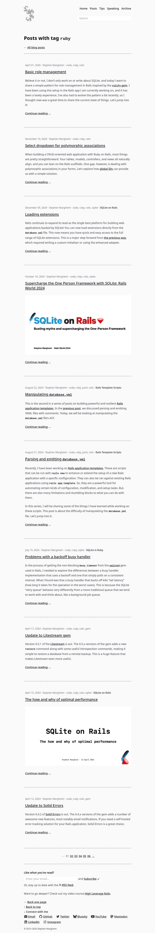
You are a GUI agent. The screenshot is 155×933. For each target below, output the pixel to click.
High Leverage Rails (97, 893)
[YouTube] (98, 917)
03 (76, 856)
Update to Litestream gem (48, 635)
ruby (75, 65)
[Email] (29, 917)
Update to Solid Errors (44, 805)
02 (71, 856)
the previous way (115, 238)
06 (89, 856)
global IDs (106, 169)
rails (81, 65)
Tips (102, 8)
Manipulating (48, 394)
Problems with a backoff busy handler (58, 556)
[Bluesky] (80, 917)
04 (80, 856)
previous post (72, 408)
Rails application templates (85, 468)
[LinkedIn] (31, 922)
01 (67, 856)
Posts (93, 8)
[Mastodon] (118, 917)
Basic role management (45, 71)
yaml (85, 387)
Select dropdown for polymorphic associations (65, 145)
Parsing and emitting (55, 458)
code (69, 65)
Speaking (113, 8)
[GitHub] (45, 917)
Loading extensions (42, 214)
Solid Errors (53, 814)
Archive (126, 8)
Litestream (57, 644)
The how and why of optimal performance (61, 699)
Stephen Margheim (53, 65)
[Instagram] (52, 922)
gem (119, 85)
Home (83, 8)
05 (84, 856)
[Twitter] (62, 917)
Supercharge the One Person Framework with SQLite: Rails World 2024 (75, 285)
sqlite (95, 207)
